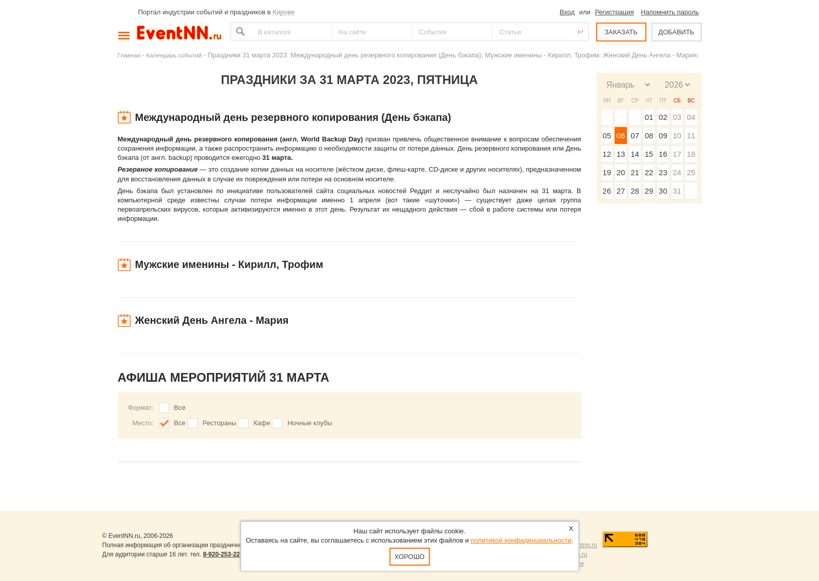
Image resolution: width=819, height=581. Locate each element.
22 (649, 172)
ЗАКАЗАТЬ (621, 32)
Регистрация (614, 12)
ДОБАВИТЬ (676, 32)
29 (649, 190)
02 (663, 117)
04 (691, 117)
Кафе (262, 423)
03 (677, 117)
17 (677, 154)
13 (621, 154)
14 (635, 154)
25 (691, 172)
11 (691, 135)
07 (635, 135)
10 (677, 135)
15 (649, 154)
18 (691, 154)
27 (621, 190)
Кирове (283, 12)
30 (663, 190)
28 (635, 190)
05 (606, 135)
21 (635, 172)
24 (677, 172)
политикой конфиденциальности (521, 540)
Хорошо (409, 557)
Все (179, 407)
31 (677, 190)
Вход (567, 12)
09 (663, 135)
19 (606, 172)
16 (663, 154)
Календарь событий (174, 55)
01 (649, 117)
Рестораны (220, 423)
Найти (239, 31)
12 (606, 154)
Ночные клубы (309, 423)
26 (606, 190)
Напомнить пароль (670, 12)
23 (663, 172)
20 (621, 172)
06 (621, 135)
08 (649, 135)
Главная (129, 55)
